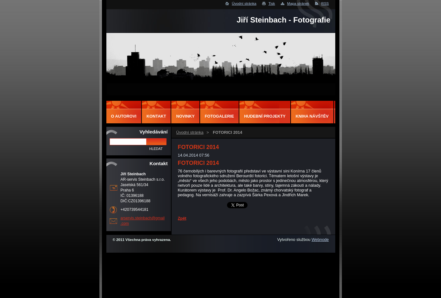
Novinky (185, 116)
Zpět (182, 218)
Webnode (320, 239)
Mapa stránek (298, 3)
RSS (325, 3)
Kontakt (156, 116)
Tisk (271, 3)
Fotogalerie (219, 116)
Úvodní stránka (244, 3)
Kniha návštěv (312, 116)
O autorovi (123, 116)
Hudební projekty (265, 116)
